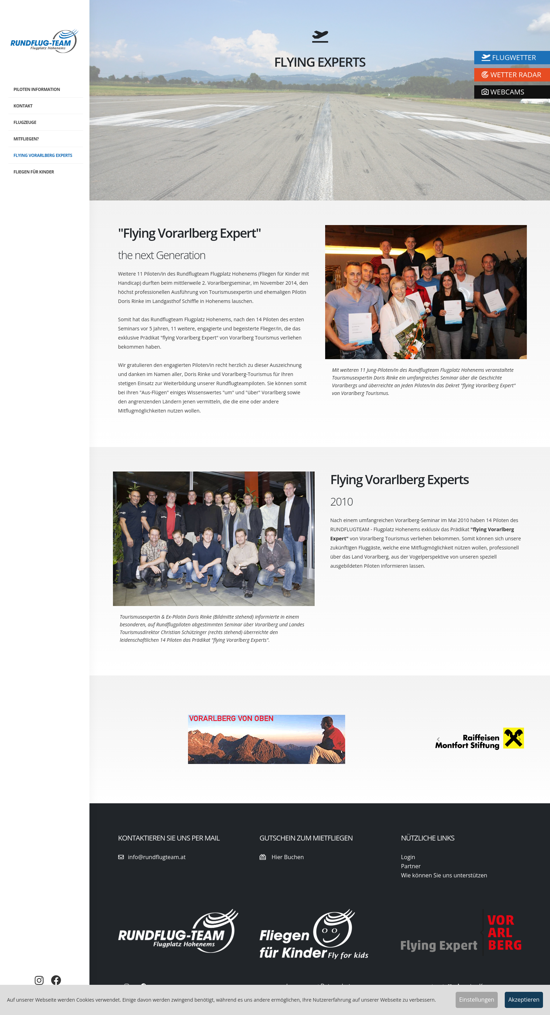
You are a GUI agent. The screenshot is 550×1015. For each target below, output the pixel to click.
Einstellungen (476, 999)
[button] (438, 739)
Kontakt (23, 106)
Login (408, 857)
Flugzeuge (25, 122)
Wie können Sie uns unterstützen (444, 875)
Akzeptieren (523, 999)
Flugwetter (509, 57)
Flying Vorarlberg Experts (43, 155)
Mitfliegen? (26, 139)
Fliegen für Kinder (34, 172)
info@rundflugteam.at (152, 857)
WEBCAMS (503, 92)
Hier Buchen (282, 857)
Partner (411, 866)
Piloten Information (37, 89)
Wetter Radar (511, 74)
